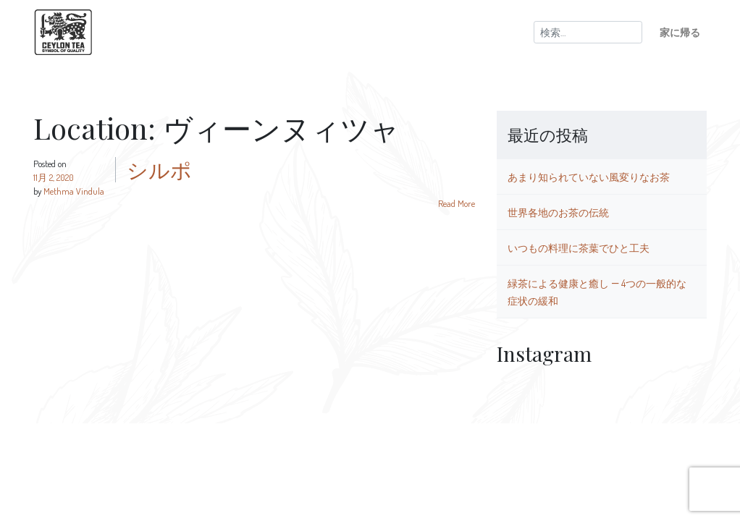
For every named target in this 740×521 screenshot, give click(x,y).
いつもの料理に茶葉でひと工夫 (578, 247)
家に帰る (680, 31)
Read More (456, 203)
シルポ (159, 169)
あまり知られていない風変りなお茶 (589, 176)
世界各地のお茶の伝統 (558, 212)
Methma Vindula (73, 191)
